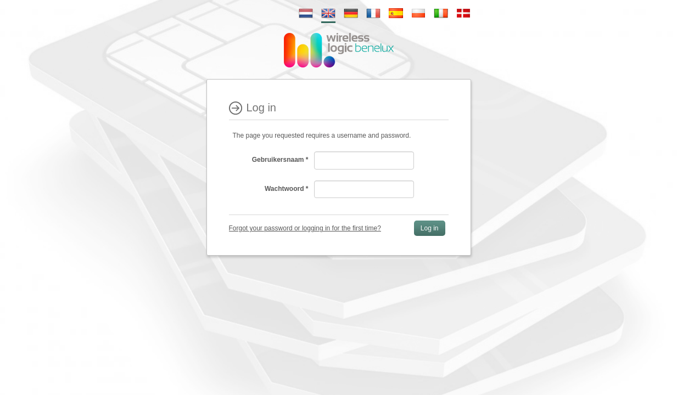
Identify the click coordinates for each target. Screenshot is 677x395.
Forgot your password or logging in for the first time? (305, 228)
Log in (430, 228)
